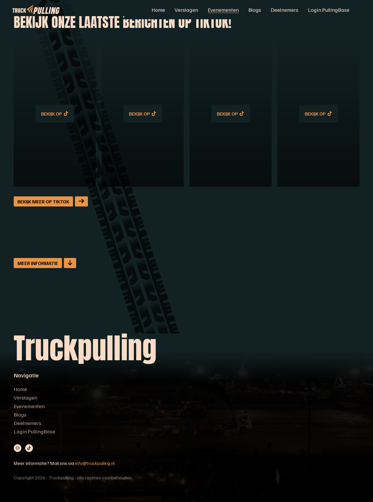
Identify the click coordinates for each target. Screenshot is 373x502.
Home (158, 9)
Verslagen (186, 9)
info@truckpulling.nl (95, 463)
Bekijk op (54, 113)
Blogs (254, 9)
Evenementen (223, 9)
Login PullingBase (328, 9)
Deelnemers (284, 9)
